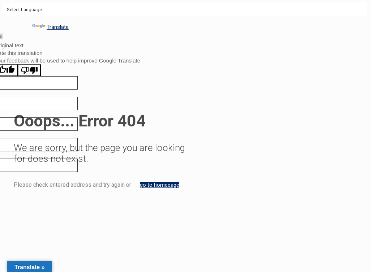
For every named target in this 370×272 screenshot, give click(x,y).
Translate (50, 27)
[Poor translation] (29, 70)
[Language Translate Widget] (185, 9)
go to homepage (159, 185)
